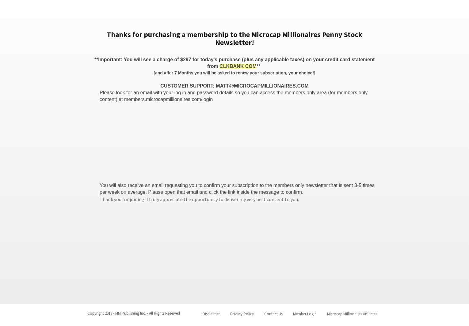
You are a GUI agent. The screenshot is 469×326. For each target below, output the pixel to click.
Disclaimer (211, 314)
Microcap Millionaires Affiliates (352, 314)
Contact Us (273, 314)
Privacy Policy (242, 314)
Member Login (305, 314)
